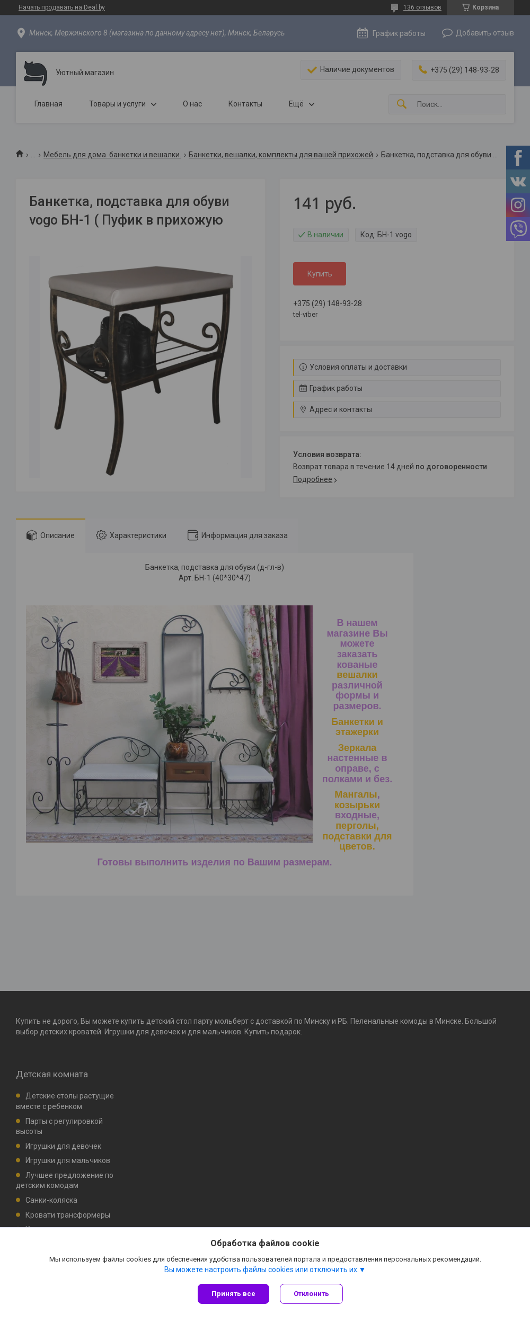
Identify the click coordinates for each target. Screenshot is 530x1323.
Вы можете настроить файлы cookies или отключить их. (261, 1269)
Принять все (233, 1294)
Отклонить (311, 1294)
